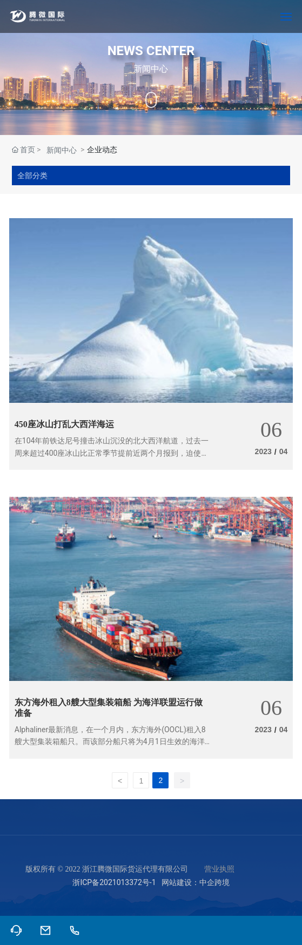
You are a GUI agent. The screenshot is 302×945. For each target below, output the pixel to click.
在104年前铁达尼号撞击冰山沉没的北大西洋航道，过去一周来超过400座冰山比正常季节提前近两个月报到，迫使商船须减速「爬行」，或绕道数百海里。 (112, 452)
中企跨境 (214, 882)
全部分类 (32, 175)
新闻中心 (61, 150)
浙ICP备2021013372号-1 (114, 882)
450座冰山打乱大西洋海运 (64, 424)
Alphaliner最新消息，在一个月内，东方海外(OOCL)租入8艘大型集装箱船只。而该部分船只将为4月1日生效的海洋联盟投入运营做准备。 (110, 741)
